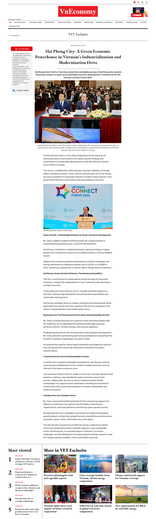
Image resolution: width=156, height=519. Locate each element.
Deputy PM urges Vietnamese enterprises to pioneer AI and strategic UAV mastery (27, 461)
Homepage (14, 35)
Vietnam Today (35, 22)
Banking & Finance (104, 22)
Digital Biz (88, 22)
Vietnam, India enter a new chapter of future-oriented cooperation (58, 508)
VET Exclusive (20, 22)
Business (77, 22)
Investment (50, 22)
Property (119, 22)
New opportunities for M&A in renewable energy (130, 507)
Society (144, 22)
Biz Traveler (132, 22)
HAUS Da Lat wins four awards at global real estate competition (96, 508)
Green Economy (64, 22)
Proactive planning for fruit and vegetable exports (58, 477)
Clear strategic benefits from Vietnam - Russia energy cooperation (95, 478)
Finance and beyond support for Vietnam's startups (130, 477)
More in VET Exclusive (65, 450)
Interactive (14, 26)
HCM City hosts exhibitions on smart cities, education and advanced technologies (27, 488)
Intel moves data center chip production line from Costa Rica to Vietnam (27, 511)
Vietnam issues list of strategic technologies (24, 499)
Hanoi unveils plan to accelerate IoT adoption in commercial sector (26, 474)
